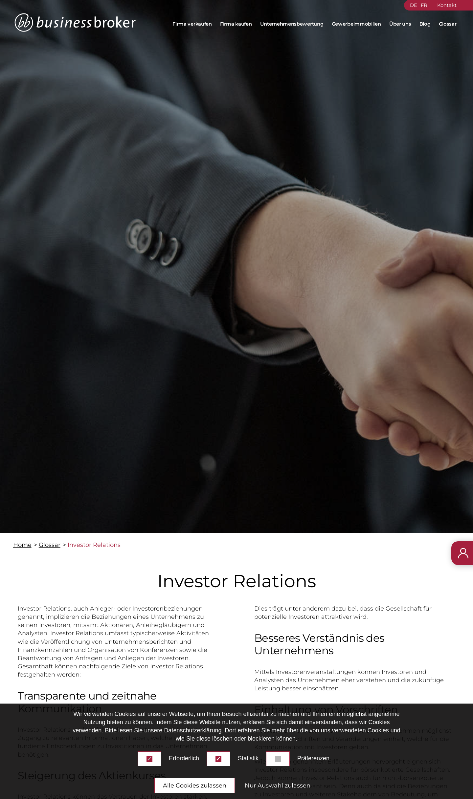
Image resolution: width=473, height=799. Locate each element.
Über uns (400, 24)
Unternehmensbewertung (292, 24)
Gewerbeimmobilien (356, 24)
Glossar (448, 24)
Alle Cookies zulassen (194, 785)
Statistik (248, 758)
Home (22, 545)
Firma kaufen (236, 24)
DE (413, 5)
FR (424, 5)
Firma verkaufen (192, 24)
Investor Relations (94, 545)
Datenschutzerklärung (192, 730)
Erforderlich (184, 758)
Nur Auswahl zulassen (277, 785)
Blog (425, 24)
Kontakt (447, 5)
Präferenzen (313, 758)
